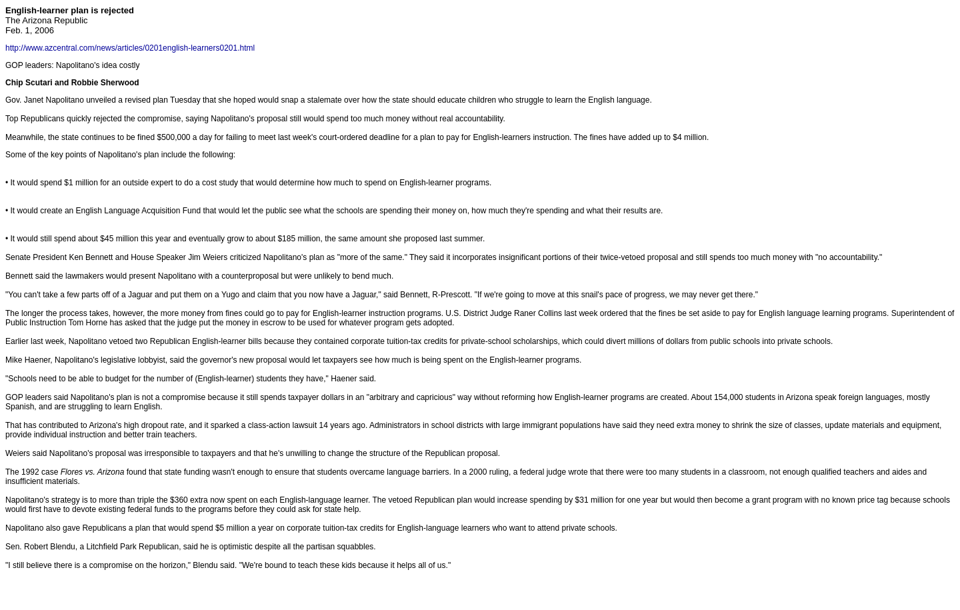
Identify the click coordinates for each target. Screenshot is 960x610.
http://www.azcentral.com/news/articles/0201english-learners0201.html (130, 48)
